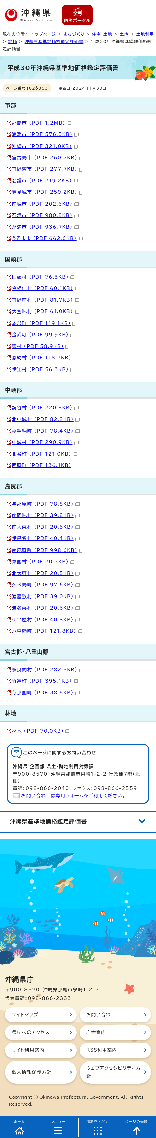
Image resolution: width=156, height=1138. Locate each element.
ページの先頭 (136, 1121)
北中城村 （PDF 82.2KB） (46, 419)
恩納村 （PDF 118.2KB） (44, 357)
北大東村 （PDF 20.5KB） (46, 573)
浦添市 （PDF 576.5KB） (45, 134)
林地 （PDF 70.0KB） (40, 731)
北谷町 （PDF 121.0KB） (44, 454)
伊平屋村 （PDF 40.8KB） (46, 619)
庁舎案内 (96, 1032)
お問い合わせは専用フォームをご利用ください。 (73, 795)
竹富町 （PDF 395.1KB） (45, 681)
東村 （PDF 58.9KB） (40, 346)
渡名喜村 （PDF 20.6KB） (46, 608)
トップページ (43, 34)
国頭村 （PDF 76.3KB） (43, 277)
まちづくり (74, 34)
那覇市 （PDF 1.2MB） (41, 123)
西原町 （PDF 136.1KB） (44, 465)
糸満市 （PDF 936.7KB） (45, 227)
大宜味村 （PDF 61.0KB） (45, 311)
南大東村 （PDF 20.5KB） (46, 527)
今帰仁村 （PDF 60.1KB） (45, 288)
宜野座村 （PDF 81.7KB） (45, 300)
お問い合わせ (101, 1014)
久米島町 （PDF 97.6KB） (46, 584)
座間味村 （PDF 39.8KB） (46, 515)
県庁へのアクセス (31, 1032)
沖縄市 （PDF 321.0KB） (45, 146)
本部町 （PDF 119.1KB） (44, 323)
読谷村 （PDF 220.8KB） (45, 407)
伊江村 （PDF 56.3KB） (43, 369)
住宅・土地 (102, 34)
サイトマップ (25, 1014)
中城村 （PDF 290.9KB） (45, 442)
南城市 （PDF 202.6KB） (45, 204)
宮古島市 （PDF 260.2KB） (47, 157)
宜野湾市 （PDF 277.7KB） (47, 169)
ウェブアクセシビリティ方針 (113, 1072)
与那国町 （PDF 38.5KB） (46, 692)
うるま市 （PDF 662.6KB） (47, 238)
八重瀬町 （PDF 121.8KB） (47, 631)
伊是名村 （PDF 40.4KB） (46, 538)
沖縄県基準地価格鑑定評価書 (54, 41)
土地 (124, 34)
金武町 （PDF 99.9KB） (43, 334)
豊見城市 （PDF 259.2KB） (47, 192)
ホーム (19, 1121)
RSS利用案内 (101, 1050)
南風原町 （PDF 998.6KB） (47, 550)
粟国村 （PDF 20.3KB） (43, 561)
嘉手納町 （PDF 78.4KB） (46, 431)
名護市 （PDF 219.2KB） (45, 180)
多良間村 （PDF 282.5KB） (47, 669)
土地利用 (145, 34)
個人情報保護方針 (31, 1072)
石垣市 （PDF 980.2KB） (45, 215)
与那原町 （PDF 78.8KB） (46, 504)
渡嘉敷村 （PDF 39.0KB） (46, 596)
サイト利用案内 (28, 1050)
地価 (12, 41)
